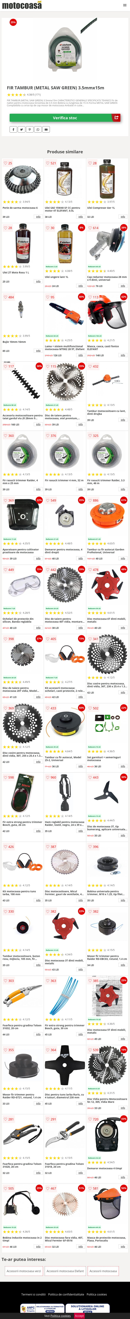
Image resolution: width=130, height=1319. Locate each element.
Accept (79, 1316)
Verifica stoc (87, 118)
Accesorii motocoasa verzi (24, 1271)
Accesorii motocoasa (103, 1271)
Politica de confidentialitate (66, 1294)
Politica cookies (97, 1294)
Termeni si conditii (33, 1294)
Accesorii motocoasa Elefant (65, 1271)
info (38, 216)
